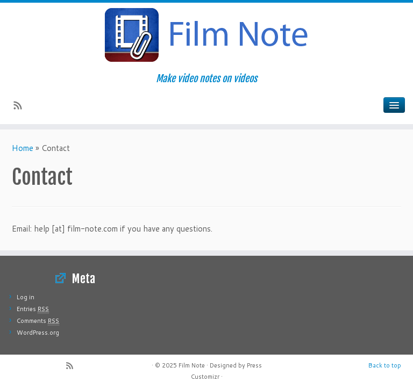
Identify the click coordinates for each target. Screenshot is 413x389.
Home (22, 148)
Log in (25, 297)
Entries (33, 309)
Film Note (192, 365)
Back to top (384, 365)
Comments (38, 320)
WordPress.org (38, 332)
